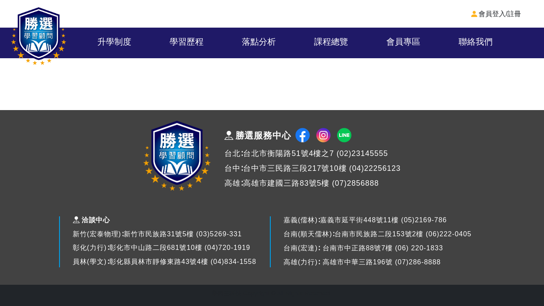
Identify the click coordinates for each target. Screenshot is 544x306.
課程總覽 (376, 41)
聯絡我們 (513, 41)
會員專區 (444, 41)
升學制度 (169, 41)
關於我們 (100, 41)
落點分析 (307, 41)
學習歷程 (238, 41)
